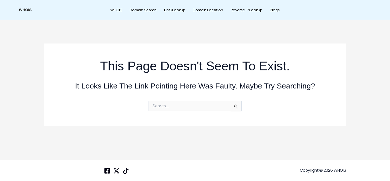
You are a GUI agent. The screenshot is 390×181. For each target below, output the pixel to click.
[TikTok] (126, 171)
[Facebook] (107, 171)
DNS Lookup (174, 10)
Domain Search (143, 10)
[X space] (116, 171)
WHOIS (25, 10)
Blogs (275, 10)
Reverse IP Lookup (246, 10)
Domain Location (208, 10)
